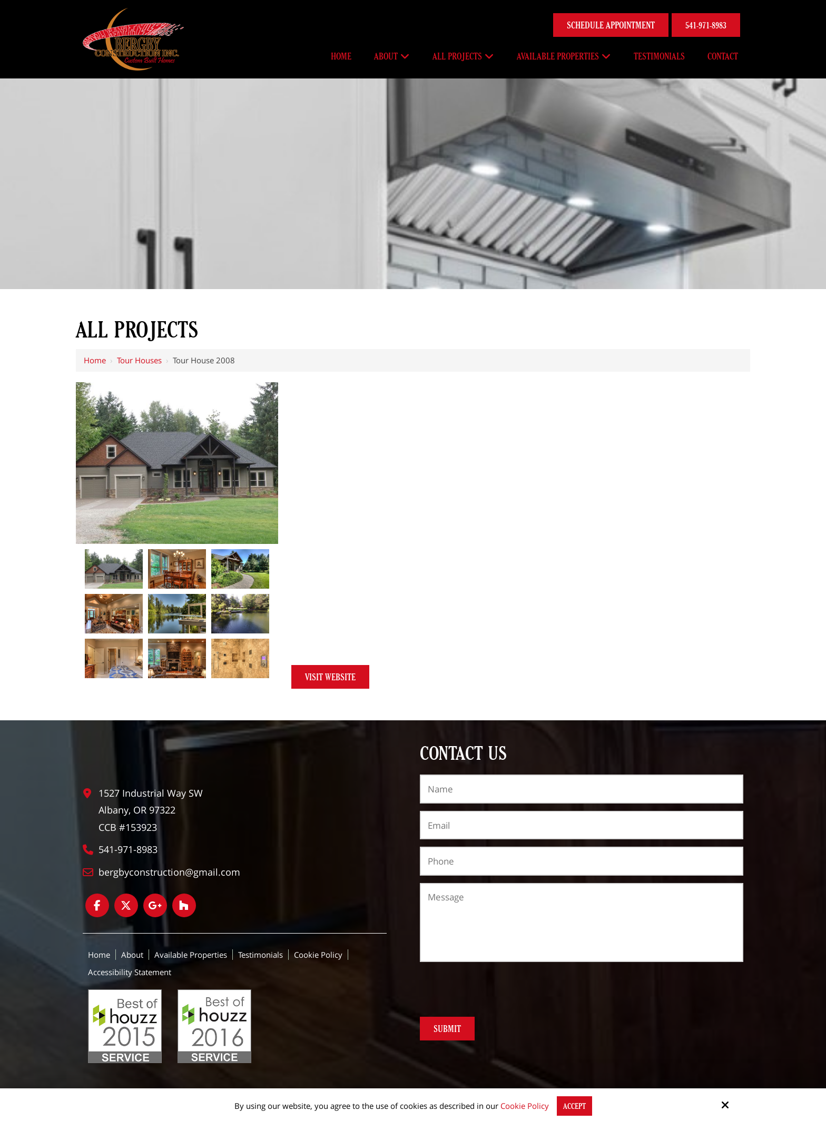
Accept (574, 1106)
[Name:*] (581, 789)
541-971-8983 (705, 25)
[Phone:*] (581, 861)
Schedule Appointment (611, 25)
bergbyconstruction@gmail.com (169, 872)
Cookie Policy (524, 1105)
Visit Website (330, 676)
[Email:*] (581, 825)
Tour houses (139, 360)
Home (95, 360)
